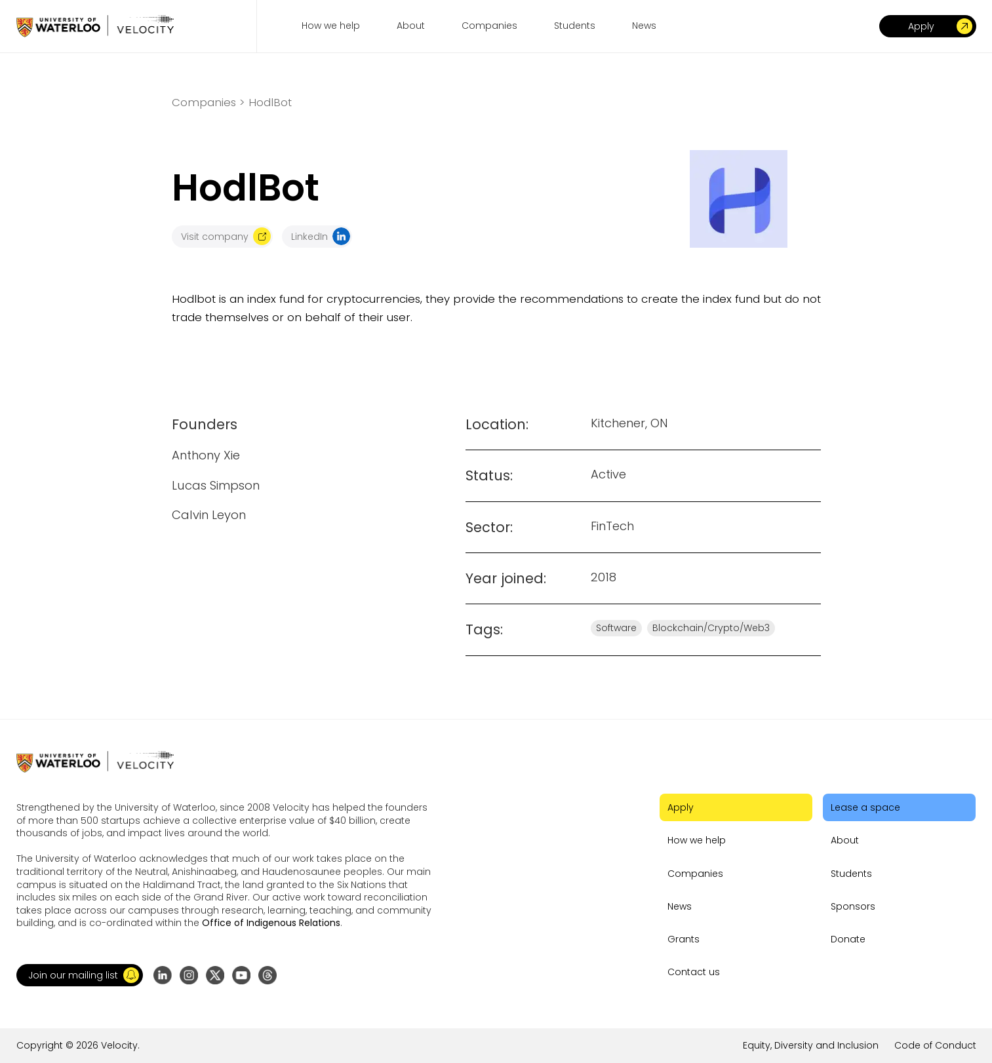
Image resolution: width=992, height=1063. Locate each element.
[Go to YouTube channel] (241, 975)
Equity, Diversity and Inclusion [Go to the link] (811, 1045)
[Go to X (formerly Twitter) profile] (215, 975)
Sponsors (853, 906)
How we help (696, 840)
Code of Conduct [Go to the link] (935, 1045)
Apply (680, 807)
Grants (683, 939)
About (845, 840)
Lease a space (865, 807)
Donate (848, 939)
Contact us (693, 971)
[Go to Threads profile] (267, 975)
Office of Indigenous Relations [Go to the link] (271, 922)
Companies (695, 873)
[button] (79, 975)
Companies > (208, 102)
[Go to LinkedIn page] (162, 975)
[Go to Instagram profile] (189, 975)
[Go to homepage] (95, 26)
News (679, 906)
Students (851, 873)
